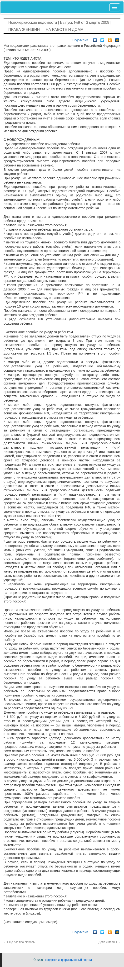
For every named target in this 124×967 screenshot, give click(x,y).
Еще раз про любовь (19, 942)
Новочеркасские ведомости (32, 22)
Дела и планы (109, 942)
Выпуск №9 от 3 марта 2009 (84, 22)
